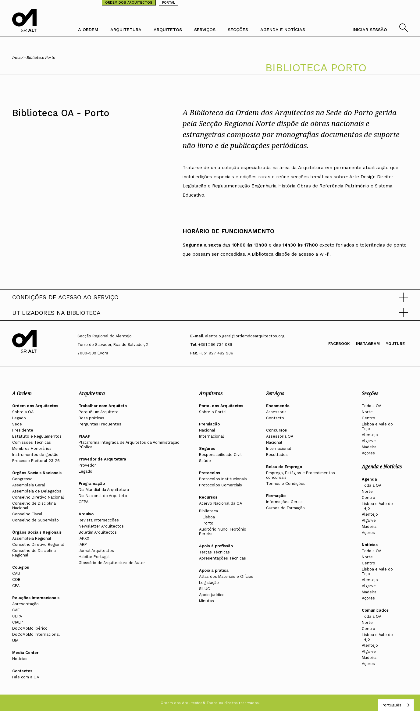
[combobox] (396, 705)
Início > (19, 57)
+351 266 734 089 (215, 344)
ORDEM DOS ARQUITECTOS (128, 3)
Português (391, 705)
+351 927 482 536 (216, 353)
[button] (210, 297)
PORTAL (168, 3)
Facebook (339, 343)
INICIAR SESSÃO (370, 29)
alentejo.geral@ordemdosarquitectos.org (244, 336)
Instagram (368, 343)
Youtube (395, 343)
